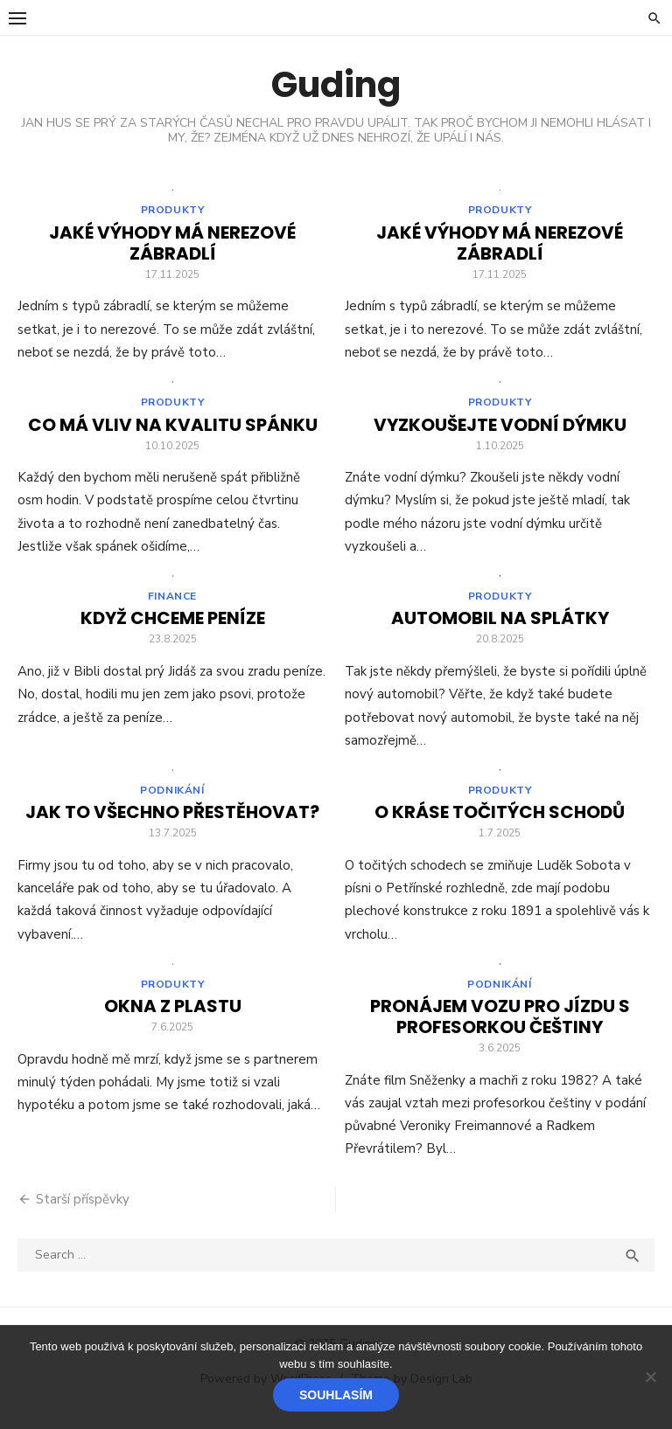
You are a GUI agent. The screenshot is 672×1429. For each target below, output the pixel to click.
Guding (336, 84)
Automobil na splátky (500, 626)
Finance (172, 604)
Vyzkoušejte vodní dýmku (500, 430)
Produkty (173, 212)
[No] (650, 1376)
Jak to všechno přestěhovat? (172, 822)
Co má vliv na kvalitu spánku (173, 430)
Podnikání (172, 801)
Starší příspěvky (83, 1212)
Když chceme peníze (172, 626)
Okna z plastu (173, 1019)
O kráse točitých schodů (499, 822)
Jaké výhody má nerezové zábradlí (172, 245)
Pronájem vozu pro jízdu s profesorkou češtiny (500, 1029)
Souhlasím (336, 1395)
